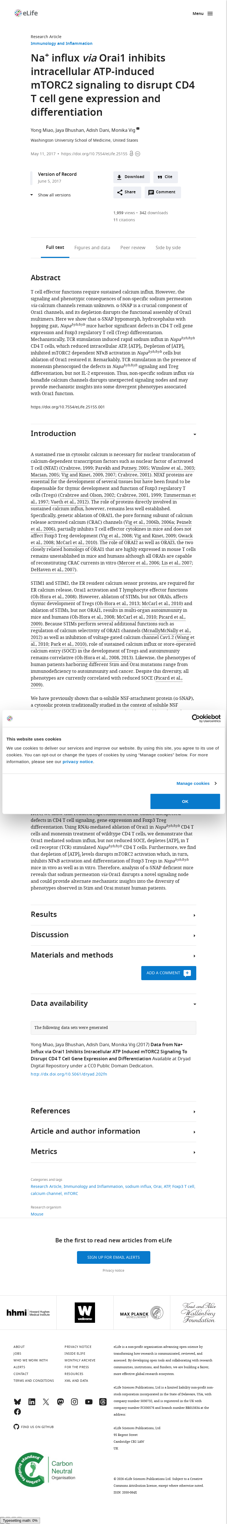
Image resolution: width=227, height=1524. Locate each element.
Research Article (46, 37)
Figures (92, 247)
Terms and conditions (34, 1380)
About (19, 1347)
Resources (74, 1374)
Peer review (133, 247)
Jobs (17, 1353)
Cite (168, 177)
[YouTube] (89, 1404)
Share (130, 192)
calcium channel (46, 1194)
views (124, 213)
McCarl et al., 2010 (76, 542)
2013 (126, 657)
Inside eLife (75, 1353)
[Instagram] (74, 1404)
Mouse (37, 1214)
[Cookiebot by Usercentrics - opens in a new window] (196, 718)
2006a (167, 522)
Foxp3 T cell (183, 1187)
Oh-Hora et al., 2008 (53, 597)
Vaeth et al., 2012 (69, 502)
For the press (77, 1367)
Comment (167, 193)
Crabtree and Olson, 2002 (87, 495)
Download (134, 177)
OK (185, 801)
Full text (55, 247)
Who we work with (31, 1360)
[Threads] (103, 1404)
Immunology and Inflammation (61, 44)
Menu (198, 14)
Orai (157, 1187)
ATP (167, 1187)
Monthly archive (80, 1360)
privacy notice (78, 761)
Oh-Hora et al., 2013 (118, 603)
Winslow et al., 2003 (172, 468)
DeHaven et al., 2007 (53, 569)
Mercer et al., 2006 (139, 563)
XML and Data (76, 1380)
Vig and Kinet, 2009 (82, 475)
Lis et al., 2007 (177, 563)
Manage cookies (193, 783)
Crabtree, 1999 (77, 468)
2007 (110, 475)
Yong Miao (42, 130)
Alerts (19, 1367)
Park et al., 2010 (68, 644)
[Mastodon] (60, 1404)
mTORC (71, 1194)
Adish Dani (97, 130)
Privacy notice (113, 1270)
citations (124, 220)
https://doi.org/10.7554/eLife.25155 (94, 154)
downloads (154, 213)
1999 (156, 495)
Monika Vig (123, 130)
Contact (21, 1374)
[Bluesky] (17, 1404)
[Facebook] (17, 1414)
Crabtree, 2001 (134, 475)
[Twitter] (46, 1404)
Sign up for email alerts (113, 1257)
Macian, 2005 (45, 475)
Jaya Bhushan (70, 130)
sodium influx (138, 1187)
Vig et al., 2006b (142, 522)
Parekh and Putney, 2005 (122, 468)
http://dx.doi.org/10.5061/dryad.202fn (69, 1074)
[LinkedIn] (32, 1404)
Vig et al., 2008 (116, 536)
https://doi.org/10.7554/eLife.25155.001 (68, 407)
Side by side (168, 247)
